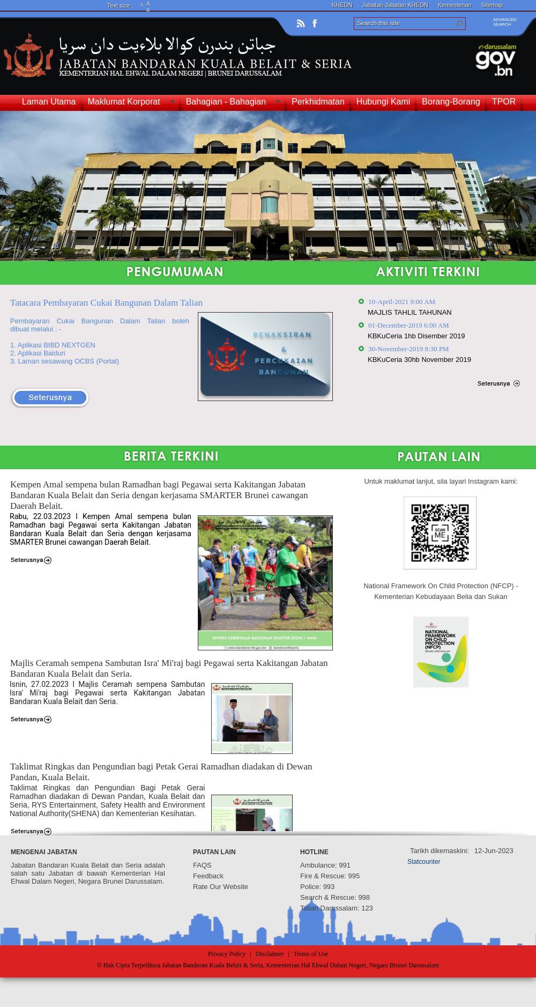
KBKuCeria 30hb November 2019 (419, 360)
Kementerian (454, 5)
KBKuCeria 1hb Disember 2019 (416, 336)
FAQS (202, 865)
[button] (459, 23)
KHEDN (342, 5)
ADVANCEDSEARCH (505, 22)
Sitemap (491, 5)
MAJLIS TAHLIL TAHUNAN (410, 312)
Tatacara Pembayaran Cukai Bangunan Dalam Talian (106, 303)
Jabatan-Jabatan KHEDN (395, 5)
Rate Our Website (220, 887)
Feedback (208, 876)
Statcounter (423, 861)
